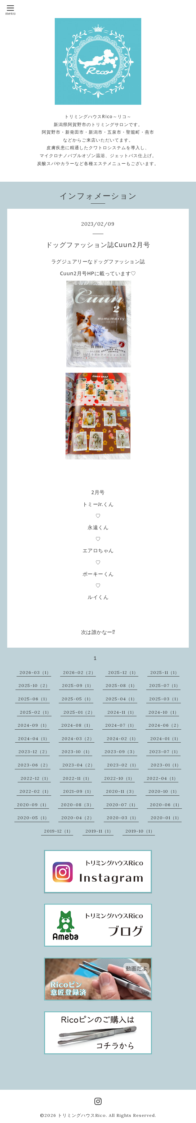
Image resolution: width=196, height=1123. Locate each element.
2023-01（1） (166, 765)
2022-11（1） (77, 778)
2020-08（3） (77, 804)
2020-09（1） (33, 804)
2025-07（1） (165, 685)
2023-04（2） (78, 765)
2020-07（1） (122, 804)
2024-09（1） (33, 725)
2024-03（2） (78, 738)
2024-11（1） (122, 712)
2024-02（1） (122, 738)
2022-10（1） (119, 778)
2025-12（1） (123, 672)
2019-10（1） (140, 831)
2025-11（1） (164, 672)
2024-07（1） (121, 725)
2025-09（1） (78, 685)
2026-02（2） (79, 672)
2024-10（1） (163, 712)
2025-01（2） (79, 712)
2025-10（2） (34, 685)
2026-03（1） (35, 672)
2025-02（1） (36, 712)
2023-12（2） (34, 751)
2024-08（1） (77, 725)
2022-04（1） (162, 778)
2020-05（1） (33, 817)
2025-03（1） (165, 698)
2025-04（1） (121, 698)
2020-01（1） (166, 817)
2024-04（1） (34, 738)
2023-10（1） (77, 751)
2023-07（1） (165, 751)
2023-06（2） (34, 765)
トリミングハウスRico (82, 1115)
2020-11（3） (121, 791)
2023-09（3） (120, 751)
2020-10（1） (163, 791)
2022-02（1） (35, 791)
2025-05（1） (77, 698)
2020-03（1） (123, 817)
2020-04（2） (77, 817)
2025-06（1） (34, 698)
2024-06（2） (164, 725)
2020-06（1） (166, 804)
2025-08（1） (121, 685)
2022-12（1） (36, 778)
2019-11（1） (99, 831)
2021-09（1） (78, 791)
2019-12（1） (58, 831)
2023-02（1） (123, 765)
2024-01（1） (165, 738)
